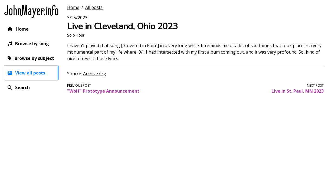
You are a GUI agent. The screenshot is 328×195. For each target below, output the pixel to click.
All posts (94, 7)
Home (22, 29)
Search (22, 87)
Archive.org (94, 74)
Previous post (79, 85)
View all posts (30, 73)
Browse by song (32, 44)
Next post (315, 85)
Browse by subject (34, 58)
